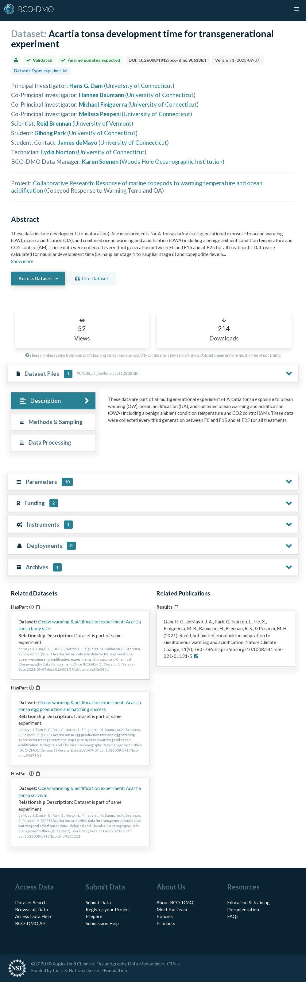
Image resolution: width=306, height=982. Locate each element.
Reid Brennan (54, 123)
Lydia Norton (58, 151)
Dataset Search (31, 902)
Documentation (243, 909)
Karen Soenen (100, 161)
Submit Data (98, 902)
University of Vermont (102, 123)
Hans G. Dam (86, 85)
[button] (297, 9)
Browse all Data (31, 909)
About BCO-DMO (175, 902)
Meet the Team (172, 909)
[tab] (53, 400)
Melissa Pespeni (100, 113)
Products (166, 923)
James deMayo (77, 142)
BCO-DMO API (31, 923)
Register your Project (108, 909)
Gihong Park (50, 132)
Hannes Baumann (101, 94)
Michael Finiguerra (103, 104)
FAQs (232, 916)
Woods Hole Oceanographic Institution (172, 161)
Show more (22, 261)
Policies (165, 916)
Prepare (94, 916)
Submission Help (102, 923)
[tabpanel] (201, 412)
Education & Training (248, 902)
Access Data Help (33, 916)
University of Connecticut (139, 85)
